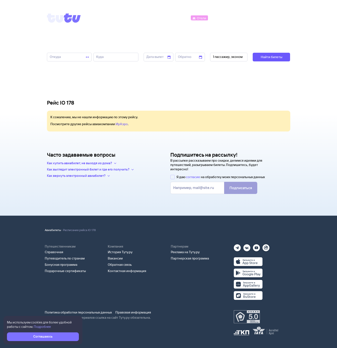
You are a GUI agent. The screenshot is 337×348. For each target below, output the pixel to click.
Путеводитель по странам (65, 258)
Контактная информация (127, 271)
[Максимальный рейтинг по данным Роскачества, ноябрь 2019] (247, 316)
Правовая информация (133, 312)
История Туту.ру (120, 252)
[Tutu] (64, 18)
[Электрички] (219, 18)
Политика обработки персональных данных (78, 312)
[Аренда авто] (258, 18)
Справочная (54, 252)
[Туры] (238, 18)
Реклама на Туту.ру (185, 252)
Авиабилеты (53, 230)
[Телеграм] (237, 246)
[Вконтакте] (246, 246)
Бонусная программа (61, 265)
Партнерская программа (190, 258)
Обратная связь (120, 265)
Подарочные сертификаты (65, 271)
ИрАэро (122, 124)
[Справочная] (281, 18)
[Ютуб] (256, 246)
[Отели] (199, 18)
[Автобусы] (180, 18)
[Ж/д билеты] (157, 18)
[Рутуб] (265, 246)
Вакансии (115, 258)
